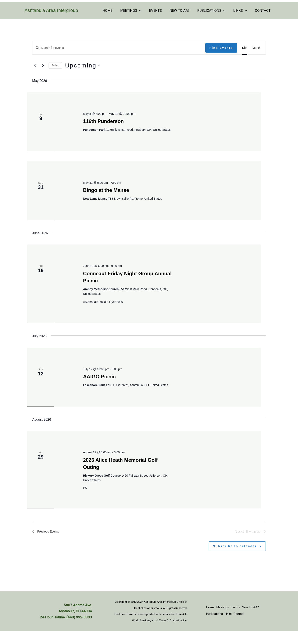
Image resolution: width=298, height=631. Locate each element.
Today (55, 65)
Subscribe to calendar (235, 546)
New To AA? (182, 10)
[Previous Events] (34, 65)
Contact (263, 10)
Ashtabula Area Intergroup (51, 10)
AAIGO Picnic (99, 376)
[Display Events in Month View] (256, 47)
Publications (213, 10)
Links (241, 10)
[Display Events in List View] (244, 47)
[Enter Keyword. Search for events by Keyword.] (118, 47)
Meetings (135, 10)
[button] (143, 10)
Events (159, 10)
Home (113, 10)
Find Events (221, 47)
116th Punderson (103, 121)
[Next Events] (42, 65)
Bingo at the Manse (106, 190)
